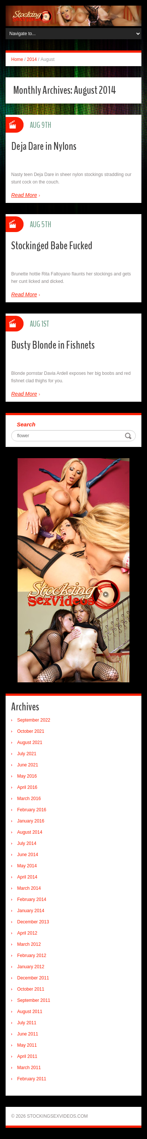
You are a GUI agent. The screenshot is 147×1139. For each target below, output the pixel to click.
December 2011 (33, 978)
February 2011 (31, 1078)
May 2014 (27, 865)
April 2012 (27, 933)
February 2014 (31, 899)
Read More (24, 195)
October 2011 (30, 989)
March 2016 (29, 798)
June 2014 (27, 854)
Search (26, 424)
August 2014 (29, 832)
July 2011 (26, 1022)
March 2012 (29, 944)
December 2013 (33, 922)
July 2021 (26, 753)
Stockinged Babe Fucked (52, 245)
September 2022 (33, 720)
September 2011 (33, 1000)
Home (17, 59)
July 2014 (26, 843)
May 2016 (27, 776)
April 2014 (27, 877)
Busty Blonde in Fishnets (53, 345)
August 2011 (29, 1011)
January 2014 (30, 910)
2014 (32, 59)
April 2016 (27, 787)
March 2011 (29, 1067)
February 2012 (31, 955)
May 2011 (27, 1045)
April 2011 (27, 1056)
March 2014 (29, 888)
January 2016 (30, 821)
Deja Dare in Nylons (43, 146)
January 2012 (30, 966)
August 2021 (29, 742)
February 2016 (31, 809)
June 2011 (27, 1034)
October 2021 (30, 731)
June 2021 (27, 765)
